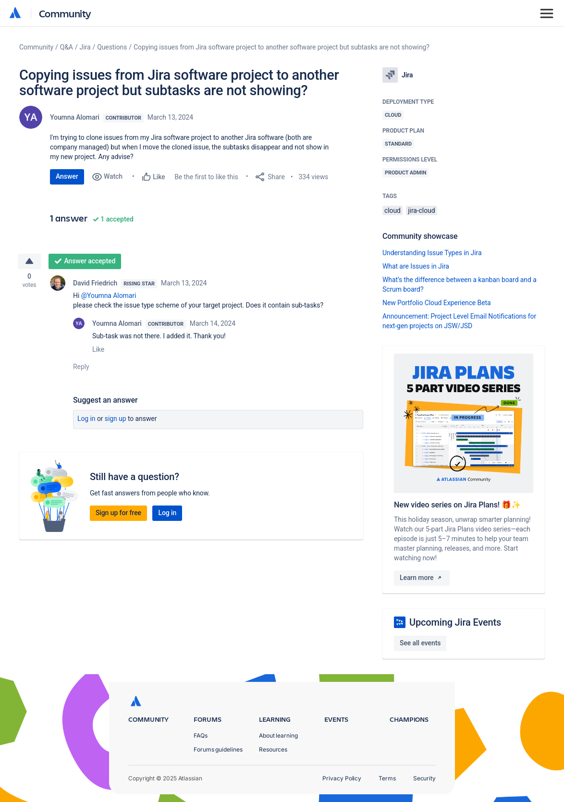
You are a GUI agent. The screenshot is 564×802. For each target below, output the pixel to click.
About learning (278, 735)
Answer (67, 176)
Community (65, 13)
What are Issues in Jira (415, 266)
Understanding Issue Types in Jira (432, 253)
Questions (112, 47)
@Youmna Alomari (108, 297)
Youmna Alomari (74, 117)
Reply (81, 368)
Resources (273, 749)
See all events (420, 643)
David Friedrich (95, 284)
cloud (392, 210)
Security (424, 778)
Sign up (115, 420)
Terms (387, 778)
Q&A (66, 47)
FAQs (201, 735)
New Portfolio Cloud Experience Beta (436, 303)
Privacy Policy (341, 778)
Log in (86, 420)
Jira (85, 47)
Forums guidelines (218, 749)
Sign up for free (118, 514)
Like (98, 351)
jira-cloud (421, 210)
